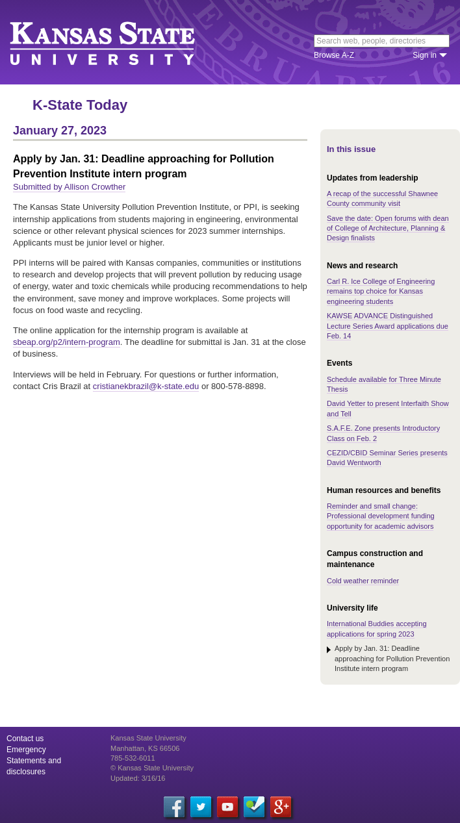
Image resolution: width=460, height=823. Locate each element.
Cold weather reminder (363, 581)
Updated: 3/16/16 (137, 778)
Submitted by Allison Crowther (69, 187)
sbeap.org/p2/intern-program (66, 342)
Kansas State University (118, 42)
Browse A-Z (334, 55)
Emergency (26, 749)
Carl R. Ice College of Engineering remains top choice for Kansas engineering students (381, 291)
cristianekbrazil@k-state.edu (146, 386)
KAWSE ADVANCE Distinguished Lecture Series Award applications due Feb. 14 (387, 326)
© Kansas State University (152, 768)
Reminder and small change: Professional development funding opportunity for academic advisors (381, 516)
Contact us (25, 738)
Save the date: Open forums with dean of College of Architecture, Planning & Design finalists (388, 228)
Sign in (425, 55)
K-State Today (79, 105)
